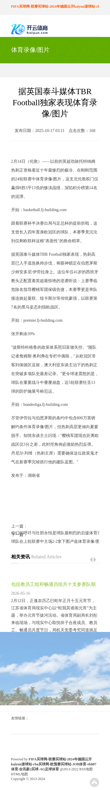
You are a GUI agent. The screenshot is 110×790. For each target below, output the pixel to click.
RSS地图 (86, 769)
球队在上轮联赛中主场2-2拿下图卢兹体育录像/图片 (55, 541)
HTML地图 (19, 774)
